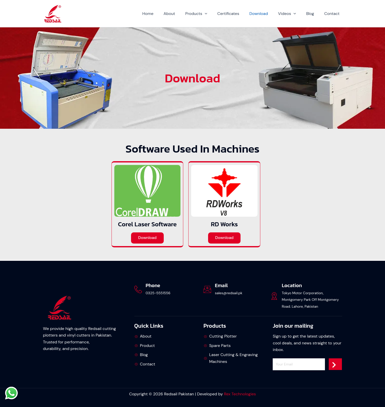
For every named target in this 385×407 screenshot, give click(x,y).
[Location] (274, 296)
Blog (313, 13)
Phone (153, 285)
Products (207, 14)
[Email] (207, 289)
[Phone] (138, 289)
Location (292, 285)
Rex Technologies (240, 394)
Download (265, 13)
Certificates (237, 13)
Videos (292, 14)
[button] (215, 14)
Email (221, 285)
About (182, 13)
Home (163, 13)
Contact (332, 13)
